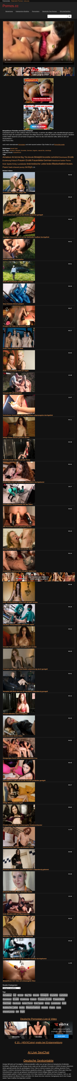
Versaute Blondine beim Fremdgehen (15, 713)
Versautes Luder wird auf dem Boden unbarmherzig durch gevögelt (25, 669)
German (29, 150)
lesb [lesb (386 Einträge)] (29, 164)
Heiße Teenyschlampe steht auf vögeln (16, 370)
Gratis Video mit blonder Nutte (13, 348)
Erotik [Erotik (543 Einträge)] (71, 157)
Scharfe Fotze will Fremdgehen (13, 259)
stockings (48, 150)
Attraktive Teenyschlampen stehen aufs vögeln (18, 624)
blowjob (17, 150)
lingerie (35, 150)
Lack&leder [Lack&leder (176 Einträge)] (21, 164)
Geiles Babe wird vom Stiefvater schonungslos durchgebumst (23, 482)
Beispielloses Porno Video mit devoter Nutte (17, 549)
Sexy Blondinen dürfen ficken (13, 736)
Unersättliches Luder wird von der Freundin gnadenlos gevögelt (24, 780)
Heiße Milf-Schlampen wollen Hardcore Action (18, 281)
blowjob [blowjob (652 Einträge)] (38, 157)
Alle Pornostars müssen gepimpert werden (17, 526)
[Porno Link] (38, 71)
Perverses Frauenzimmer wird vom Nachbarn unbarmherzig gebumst (26, 869)
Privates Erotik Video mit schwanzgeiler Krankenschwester (22, 825)
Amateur (12, 150)
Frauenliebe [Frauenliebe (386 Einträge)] (37, 160)
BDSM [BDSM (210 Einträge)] (17, 157)
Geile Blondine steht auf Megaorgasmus (16, 914)
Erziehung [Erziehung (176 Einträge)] (7, 160)
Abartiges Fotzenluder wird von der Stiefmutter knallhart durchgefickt (26, 237)
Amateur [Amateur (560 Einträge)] (7, 157)
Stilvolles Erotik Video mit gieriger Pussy (16, 460)
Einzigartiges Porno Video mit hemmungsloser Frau (20, 758)
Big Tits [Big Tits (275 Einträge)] (24, 157)
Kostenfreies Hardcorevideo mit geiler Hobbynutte (19, 571)
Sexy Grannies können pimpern (13, 304)
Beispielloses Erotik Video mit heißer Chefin (17, 892)
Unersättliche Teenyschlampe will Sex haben (18, 504)
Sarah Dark (14, 148)
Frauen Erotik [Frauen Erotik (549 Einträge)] (24, 160)
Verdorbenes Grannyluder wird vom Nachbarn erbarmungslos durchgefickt (28, 415)
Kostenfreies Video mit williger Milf (14, 192)
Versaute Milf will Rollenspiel (12, 393)
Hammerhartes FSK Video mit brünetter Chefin (18, 847)
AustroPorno (17, 152)
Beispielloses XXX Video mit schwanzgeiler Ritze (19, 981)
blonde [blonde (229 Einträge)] (31, 157)
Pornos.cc (11, 6)
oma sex (26, 1)
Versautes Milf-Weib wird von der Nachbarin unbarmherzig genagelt (25, 691)
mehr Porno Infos (8, 140)
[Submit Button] (70, 16)
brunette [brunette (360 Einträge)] (46, 157)
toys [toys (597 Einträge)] (30, 167)
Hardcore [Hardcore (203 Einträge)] (56, 160)
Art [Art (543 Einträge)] (13, 157)
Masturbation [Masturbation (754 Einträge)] (59, 163)
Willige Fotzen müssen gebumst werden (16, 437)
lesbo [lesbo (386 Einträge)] (49, 164)
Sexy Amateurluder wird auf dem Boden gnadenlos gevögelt (23, 215)
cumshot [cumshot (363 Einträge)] (55, 157)
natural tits (41, 150)
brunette (23, 150)
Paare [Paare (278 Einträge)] (5, 167)
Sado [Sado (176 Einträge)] (10, 167)
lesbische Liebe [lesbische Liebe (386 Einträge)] (38, 164)
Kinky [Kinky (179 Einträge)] (14, 164)
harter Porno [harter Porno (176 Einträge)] (65, 160)
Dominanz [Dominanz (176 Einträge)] (63, 157)
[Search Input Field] (57, 16)
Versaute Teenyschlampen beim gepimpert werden (20, 647)
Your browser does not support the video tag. (38, 43)
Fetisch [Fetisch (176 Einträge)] (14, 160)
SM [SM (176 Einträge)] (26, 167)
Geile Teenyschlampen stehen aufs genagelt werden (20, 602)
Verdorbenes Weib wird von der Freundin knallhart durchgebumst (25, 958)
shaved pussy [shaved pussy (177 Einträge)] (18, 167)
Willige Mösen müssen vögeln (13, 803)
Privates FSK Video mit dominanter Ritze (16, 326)
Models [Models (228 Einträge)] (69, 164)
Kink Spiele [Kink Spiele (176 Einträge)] (7, 164)
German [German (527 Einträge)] (48, 160)
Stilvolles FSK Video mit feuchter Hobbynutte (18, 936)
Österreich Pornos (16, 1)
